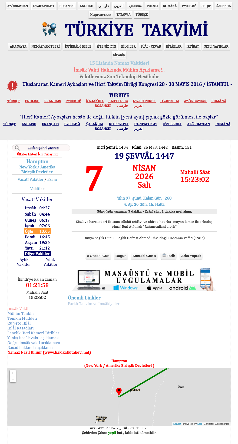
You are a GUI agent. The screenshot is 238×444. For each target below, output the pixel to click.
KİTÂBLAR (173, 46)
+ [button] (13, 373)
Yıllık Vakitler (50, 262)
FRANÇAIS (52, 101)
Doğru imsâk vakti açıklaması (33, 342)
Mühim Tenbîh (20, 313)
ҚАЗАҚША (95, 101)
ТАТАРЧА (123, 14)
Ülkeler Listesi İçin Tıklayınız (37, 154)
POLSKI (152, 6)
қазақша (135, 6)
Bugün (121, 256)
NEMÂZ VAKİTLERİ (45, 46)
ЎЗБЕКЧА (223, 6)
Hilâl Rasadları (20, 328)
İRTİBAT (192, 46)
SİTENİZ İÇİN (106, 46)
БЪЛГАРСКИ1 (43, 6)
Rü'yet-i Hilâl (19, 323)
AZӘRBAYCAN (17, 6)
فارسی (103, 6)
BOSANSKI (67, 6)
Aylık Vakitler (24, 262)
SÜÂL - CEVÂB (151, 46)
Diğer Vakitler (37, 253)
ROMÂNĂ (170, 6)
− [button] (13, 379)
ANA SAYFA (18, 46)
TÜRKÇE (142, 14)
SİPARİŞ (119, 55)
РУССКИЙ (189, 6)
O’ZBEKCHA (169, 101)
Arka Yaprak (191, 256)
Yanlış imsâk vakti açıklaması (33, 337)
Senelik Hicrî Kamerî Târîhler (33, 332)
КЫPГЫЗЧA (118, 101)
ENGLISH (86, 6)
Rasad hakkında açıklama (30, 347)
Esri (199, 423)
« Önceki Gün (98, 256)
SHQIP (206, 6)
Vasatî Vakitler (30, 179)
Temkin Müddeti (22, 318)
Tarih (168, 255)
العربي (118, 6)
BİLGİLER (128, 46)
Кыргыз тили (100, 14)
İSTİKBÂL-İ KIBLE (78, 46)
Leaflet (177, 423)
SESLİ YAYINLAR (216, 46)
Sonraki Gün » (144, 256)
